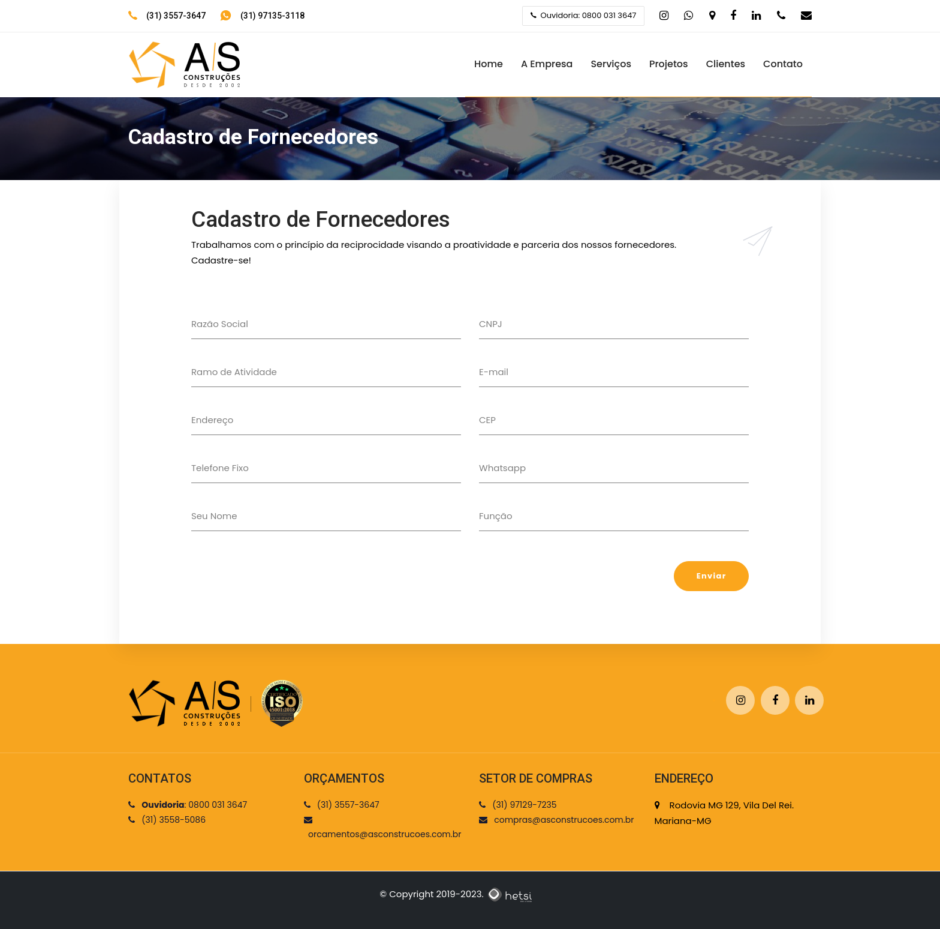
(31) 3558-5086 (167, 820)
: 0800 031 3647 (187, 805)
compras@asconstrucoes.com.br (556, 820)
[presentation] (282, 584)
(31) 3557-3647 (176, 15)
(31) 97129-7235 (518, 805)
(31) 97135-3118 (272, 15)
